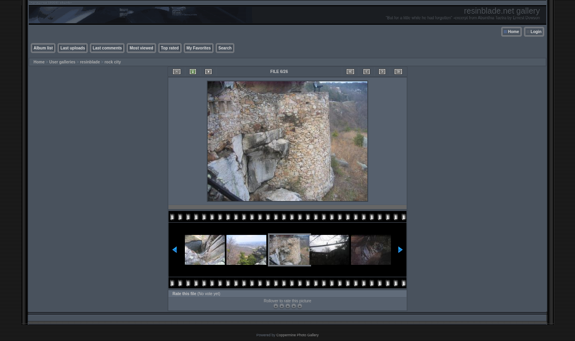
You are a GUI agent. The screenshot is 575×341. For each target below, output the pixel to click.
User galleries (62, 62)
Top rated (170, 48)
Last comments (107, 48)
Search (225, 48)
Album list (43, 48)
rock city (113, 62)
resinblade (90, 62)
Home (513, 32)
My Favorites (198, 48)
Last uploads (72, 48)
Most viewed (141, 48)
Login (536, 32)
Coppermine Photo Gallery (297, 335)
